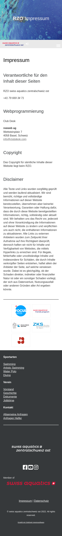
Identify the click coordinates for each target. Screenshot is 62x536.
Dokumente (10, 396)
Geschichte (10, 393)
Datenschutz (41, 500)
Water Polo (9, 371)
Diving (7, 375)
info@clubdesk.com (14, 139)
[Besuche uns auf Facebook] (25, 467)
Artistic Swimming (13, 367)
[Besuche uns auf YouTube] (30, 467)
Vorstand (8, 389)
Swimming (9, 364)
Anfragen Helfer (12, 418)
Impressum (25, 500)
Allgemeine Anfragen (15, 414)
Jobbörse (8, 400)
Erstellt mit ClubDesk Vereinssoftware (31, 522)
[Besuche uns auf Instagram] (36, 467)
